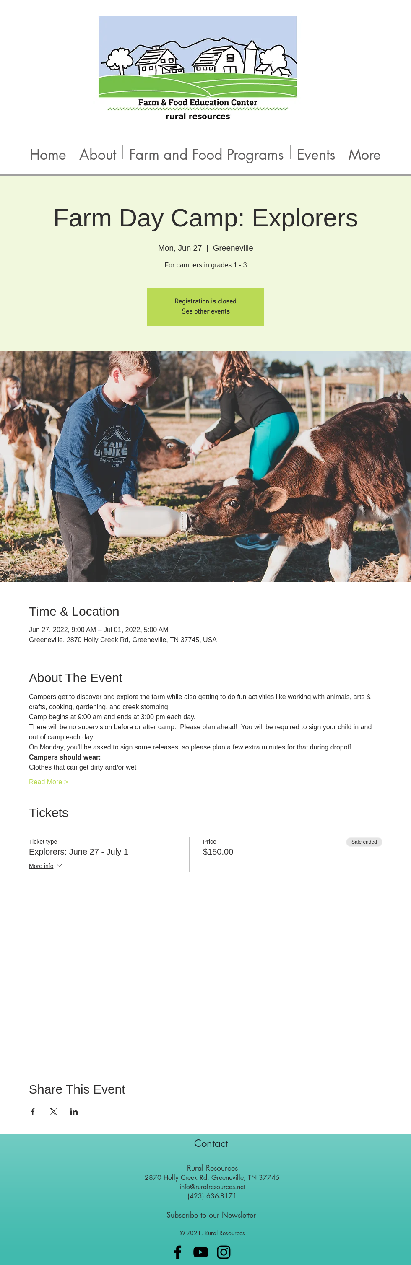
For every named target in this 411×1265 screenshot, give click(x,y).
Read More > (48, 781)
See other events (206, 312)
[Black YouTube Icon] (201, 1252)
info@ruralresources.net (212, 1186)
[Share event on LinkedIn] (74, 1111)
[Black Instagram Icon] (224, 1252)
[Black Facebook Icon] (178, 1252)
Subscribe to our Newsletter (211, 1215)
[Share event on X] (53, 1111)
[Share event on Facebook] (33, 1111)
